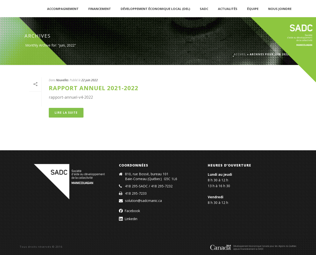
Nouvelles (62, 80)
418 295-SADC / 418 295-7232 (149, 186)
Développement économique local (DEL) (155, 9)
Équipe (252, 9)
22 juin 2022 (89, 80)
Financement (99, 9)
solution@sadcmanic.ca (143, 201)
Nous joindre (279, 9)
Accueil (240, 54)
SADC (204, 9)
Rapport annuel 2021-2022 (93, 88)
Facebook (132, 210)
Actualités (227, 9)
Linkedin (131, 218)
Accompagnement (63, 9)
